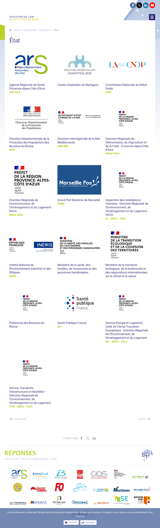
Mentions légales (41, 459)
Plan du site (26, 459)
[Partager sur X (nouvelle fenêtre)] (88, 438)
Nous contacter (12, 459)
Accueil (17, 30)
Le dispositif (30, 30)
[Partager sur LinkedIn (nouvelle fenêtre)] (94, 438)
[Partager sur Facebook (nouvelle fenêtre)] (81, 438)
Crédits (53, 459)
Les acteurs (45, 30)
